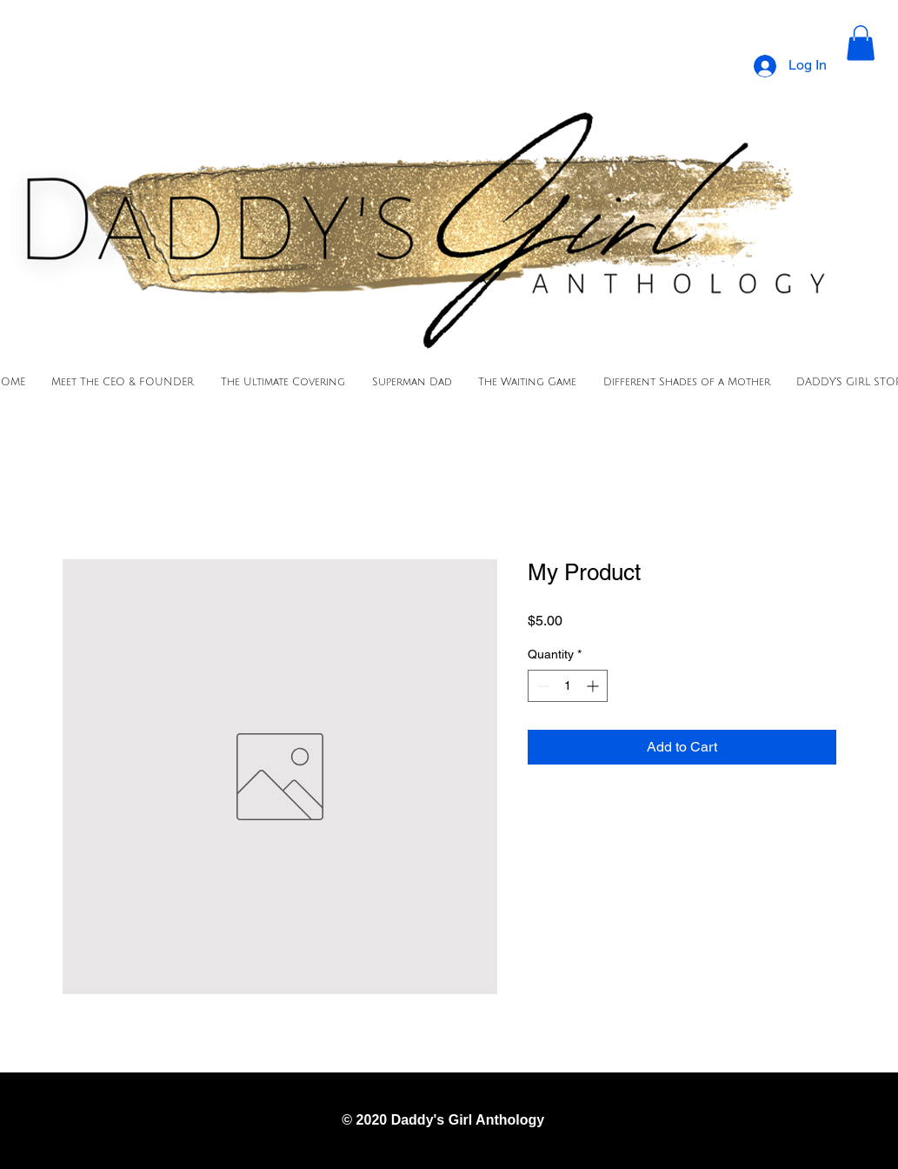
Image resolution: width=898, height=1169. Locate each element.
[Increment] (594, 686)
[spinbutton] (567, 686)
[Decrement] (541, 686)
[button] (860, 43)
